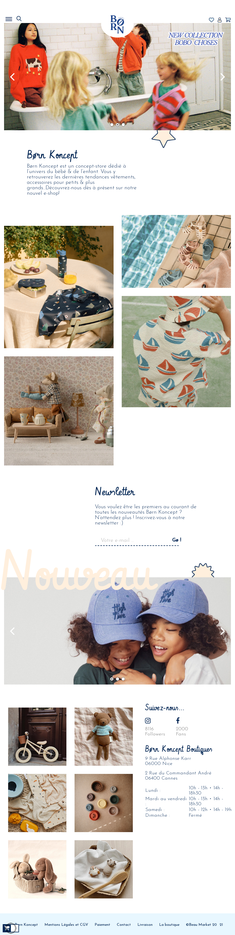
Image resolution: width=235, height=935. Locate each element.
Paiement (102, 925)
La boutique (169, 925)
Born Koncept (26, 925)
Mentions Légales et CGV (66, 925)
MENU (36, 17)
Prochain (222, 76)
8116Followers (155, 732)
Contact (124, 925)
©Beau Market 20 (201, 925)
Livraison (145, 925)
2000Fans (182, 732)
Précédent (12, 76)
